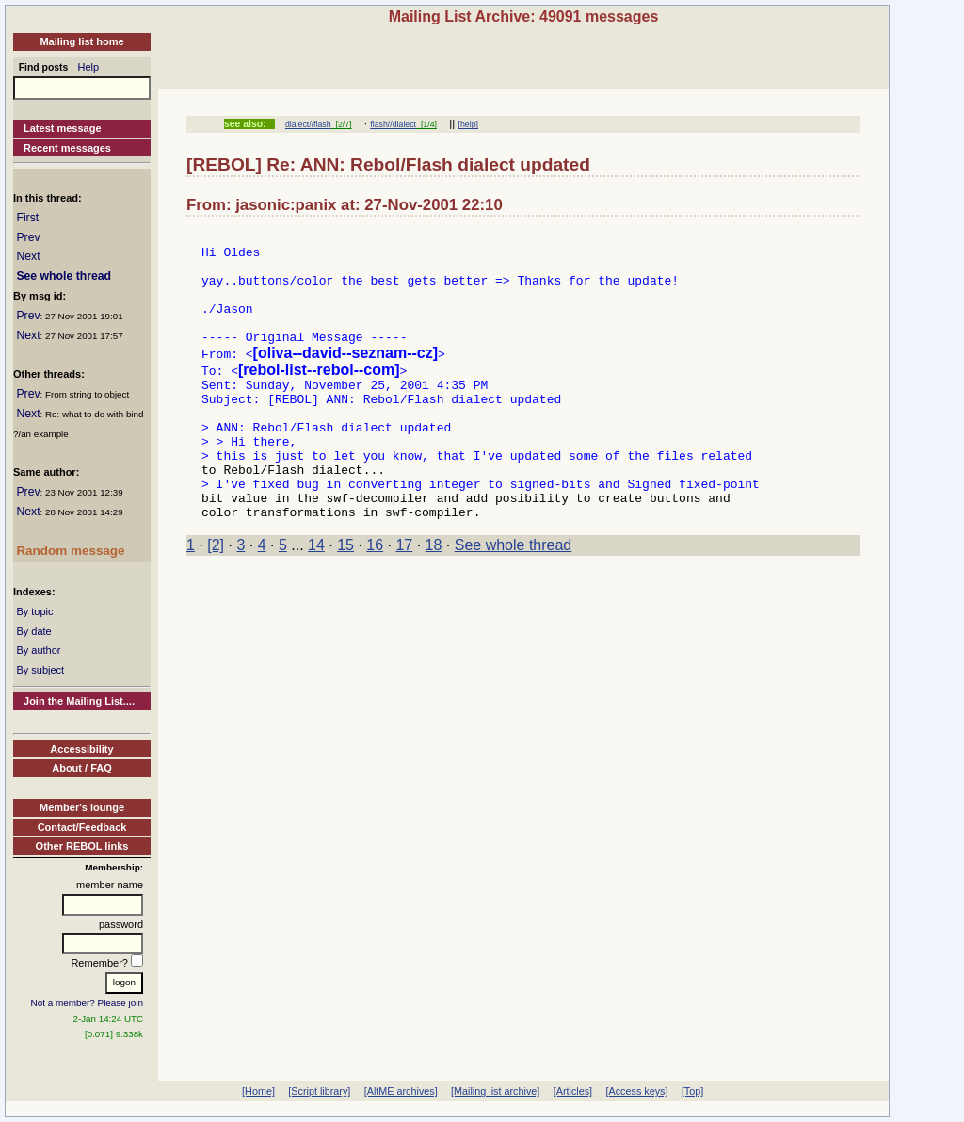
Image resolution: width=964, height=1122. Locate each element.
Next (28, 256)
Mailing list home (81, 41)
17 (403, 596)
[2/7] (341, 124)
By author (38, 650)
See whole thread (63, 276)
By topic (34, 611)
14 (316, 596)
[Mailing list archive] (495, 1091)
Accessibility (81, 749)
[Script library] (319, 1091)
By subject (40, 669)
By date (33, 631)
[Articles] (573, 1091)
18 (434, 596)
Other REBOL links (82, 846)
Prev (28, 237)
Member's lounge (82, 807)
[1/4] (426, 124)
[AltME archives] (401, 1091)
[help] (468, 124)
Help (89, 67)
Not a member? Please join (87, 1003)
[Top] (692, 1091)
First (27, 217)
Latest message (63, 128)
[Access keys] (636, 1091)
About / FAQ (82, 767)
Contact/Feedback (82, 827)
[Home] (258, 1091)
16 (374, 596)
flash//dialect (393, 124)
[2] (215, 596)
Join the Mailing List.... (79, 701)
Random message (70, 551)
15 (345, 596)
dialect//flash (308, 124)
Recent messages (67, 148)
